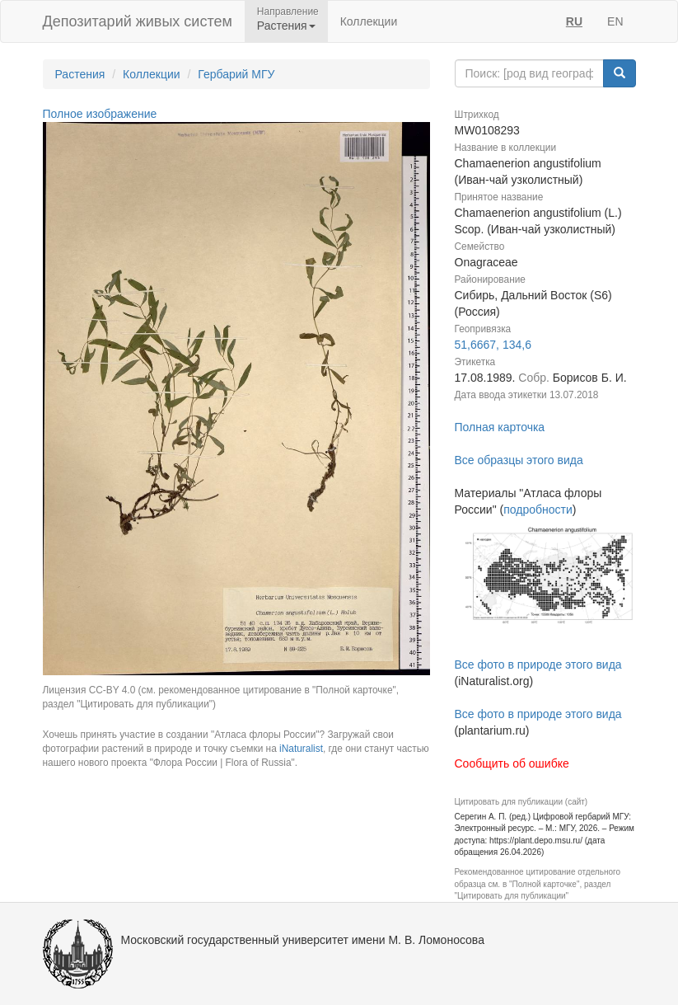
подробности (538, 509)
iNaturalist (301, 748)
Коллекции (369, 21)
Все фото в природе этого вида (538, 664)
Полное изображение (100, 113)
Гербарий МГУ (236, 74)
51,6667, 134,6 (493, 344)
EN (615, 21)
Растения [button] (286, 25)
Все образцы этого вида (519, 460)
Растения (80, 74)
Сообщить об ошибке (512, 763)
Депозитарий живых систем (137, 21)
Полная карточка (500, 427)
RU (574, 21)
